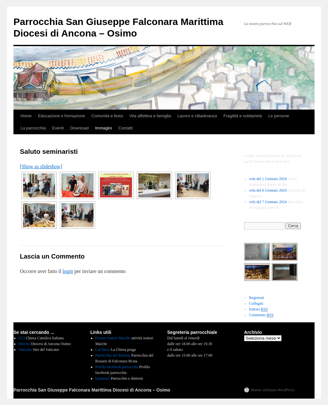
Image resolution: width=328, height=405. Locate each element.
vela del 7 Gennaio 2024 (268, 202)
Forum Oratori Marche (112, 338)
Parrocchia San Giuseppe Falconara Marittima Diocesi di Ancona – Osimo (91, 390)
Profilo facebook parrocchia (116, 367)
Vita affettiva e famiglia (150, 115)
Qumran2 (102, 378)
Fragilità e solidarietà (243, 115)
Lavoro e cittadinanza (197, 115)
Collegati (256, 303)
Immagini (103, 128)
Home (26, 115)
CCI (22, 338)
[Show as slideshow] (41, 166)
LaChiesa (102, 349)
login (67, 271)
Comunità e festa (107, 115)
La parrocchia (33, 128)
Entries (258, 309)
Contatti (126, 128)
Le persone (278, 115)
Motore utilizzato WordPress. (272, 390)
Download (79, 128)
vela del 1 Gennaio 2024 (268, 179)
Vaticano (25, 349)
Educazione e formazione (61, 115)
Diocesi (24, 344)
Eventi (58, 128)
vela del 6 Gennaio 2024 (268, 190)
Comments (261, 315)
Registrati (256, 297)
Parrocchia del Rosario (112, 355)
